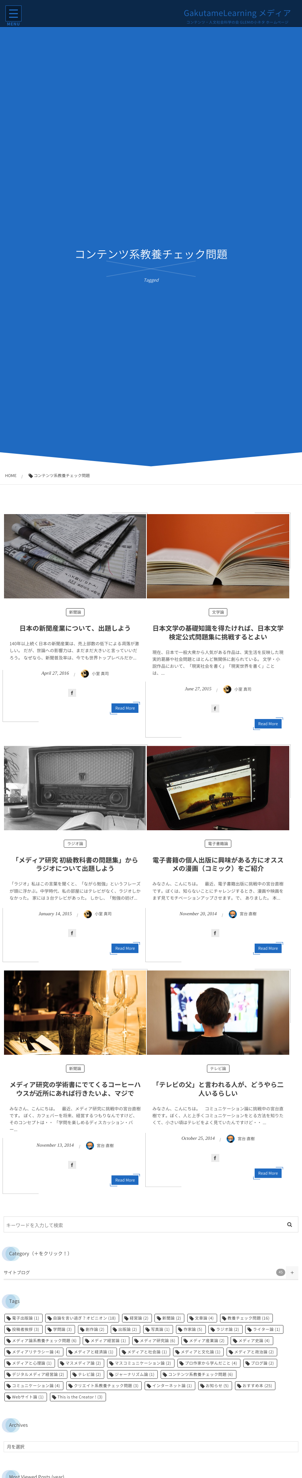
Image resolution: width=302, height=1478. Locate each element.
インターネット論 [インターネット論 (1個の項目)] (172, 1385)
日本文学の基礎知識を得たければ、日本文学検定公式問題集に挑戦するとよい (218, 632)
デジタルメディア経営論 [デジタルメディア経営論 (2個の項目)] (38, 1374)
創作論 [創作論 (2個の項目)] (95, 1329)
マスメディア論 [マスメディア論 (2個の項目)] (83, 1363)
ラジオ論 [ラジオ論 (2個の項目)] (227, 1329)
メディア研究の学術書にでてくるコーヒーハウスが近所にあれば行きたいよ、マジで (75, 1092)
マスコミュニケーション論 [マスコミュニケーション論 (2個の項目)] (143, 1363)
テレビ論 (218, 1072)
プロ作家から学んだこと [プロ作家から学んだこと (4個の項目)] (211, 1363)
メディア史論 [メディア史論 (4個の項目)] (254, 1340)
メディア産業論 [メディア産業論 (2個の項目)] (207, 1340)
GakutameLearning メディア (237, 13)
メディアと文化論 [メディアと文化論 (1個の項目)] (200, 1352)
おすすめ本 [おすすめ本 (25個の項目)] (257, 1385)
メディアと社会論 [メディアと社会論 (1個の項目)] (147, 1352)
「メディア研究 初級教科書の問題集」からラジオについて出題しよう (75, 868)
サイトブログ (144, 1272)
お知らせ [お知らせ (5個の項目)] (217, 1385)
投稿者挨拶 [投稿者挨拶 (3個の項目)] (25, 1329)
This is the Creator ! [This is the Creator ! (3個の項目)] (80, 1397)
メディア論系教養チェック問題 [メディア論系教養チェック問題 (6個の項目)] (44, 1340)
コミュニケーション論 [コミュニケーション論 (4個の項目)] (36, 1385)
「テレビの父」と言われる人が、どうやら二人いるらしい (218, 1092)
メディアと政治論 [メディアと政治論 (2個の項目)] (254, 1352)
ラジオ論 (75, 847)
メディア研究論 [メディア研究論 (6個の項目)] (158, 1340)
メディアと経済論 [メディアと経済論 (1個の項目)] (94, 1352)
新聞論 (75, 612)
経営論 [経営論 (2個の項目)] (139, 1318)
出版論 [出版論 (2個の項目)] (127, 1329)
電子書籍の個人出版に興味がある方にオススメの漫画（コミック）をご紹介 (218, 868)
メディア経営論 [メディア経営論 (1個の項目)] (108, 1340)
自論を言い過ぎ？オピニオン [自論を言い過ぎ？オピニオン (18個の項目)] (84, 1318)
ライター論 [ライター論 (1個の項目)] (266, 1329)
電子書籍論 (218, 847)
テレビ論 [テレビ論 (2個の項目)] (89, 1374)
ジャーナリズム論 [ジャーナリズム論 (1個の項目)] (134, 1374)
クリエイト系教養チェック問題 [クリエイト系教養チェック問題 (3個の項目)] (106, 1385)
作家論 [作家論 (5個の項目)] (193, 1329)
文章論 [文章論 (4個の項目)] (204, 1318)
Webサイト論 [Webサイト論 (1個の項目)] (28, 1397)
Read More (125, 708)
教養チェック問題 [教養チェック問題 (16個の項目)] (249, 1318)
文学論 (218, 612)
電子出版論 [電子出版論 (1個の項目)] (25, 1318)
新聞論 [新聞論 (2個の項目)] (171, 1318)
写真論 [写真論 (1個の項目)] (160, 1329)
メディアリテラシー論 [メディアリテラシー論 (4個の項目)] (36, 1352)
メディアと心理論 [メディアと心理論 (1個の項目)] (32, 1363)
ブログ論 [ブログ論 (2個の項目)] (262, 1363)
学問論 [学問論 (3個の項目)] (62, 1329)
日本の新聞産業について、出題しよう (75, 628)
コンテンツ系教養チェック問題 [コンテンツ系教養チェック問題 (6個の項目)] (200, 1374)
